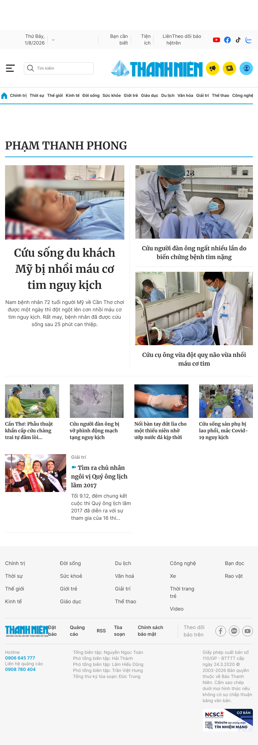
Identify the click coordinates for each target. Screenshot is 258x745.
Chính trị (18, 95)
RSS (101, 631)
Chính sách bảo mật (150, 631)
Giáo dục (150, 95)
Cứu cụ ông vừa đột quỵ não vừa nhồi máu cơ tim (194, 359)
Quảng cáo (77, 631)
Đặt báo (52, 631)
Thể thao (220, 95)
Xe (173, 576)
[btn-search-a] (31, 68)
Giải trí (202, 95)
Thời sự (37, 95)
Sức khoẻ (71, 576)
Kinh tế (73, 95)
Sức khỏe (111, 95)
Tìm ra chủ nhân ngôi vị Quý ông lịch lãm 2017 (99, 476)
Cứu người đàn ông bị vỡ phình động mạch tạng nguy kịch (95, 430)
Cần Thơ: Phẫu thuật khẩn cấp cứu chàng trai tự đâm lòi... (29, 430)
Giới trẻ (131, 95)
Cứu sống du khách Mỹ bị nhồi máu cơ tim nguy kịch (64, 269)
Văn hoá (124, 576)
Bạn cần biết (119, 40)
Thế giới (55, 95)
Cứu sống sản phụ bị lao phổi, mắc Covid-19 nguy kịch (223, 430)
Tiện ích (146, 40)
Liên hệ (167, 40)
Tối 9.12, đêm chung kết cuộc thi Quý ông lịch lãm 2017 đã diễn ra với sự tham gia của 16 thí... (101, 507)
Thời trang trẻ (182, 592)
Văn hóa (185, 95)
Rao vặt (234, 576)
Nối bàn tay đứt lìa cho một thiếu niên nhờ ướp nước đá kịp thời (160, 430)
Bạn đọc (234, 563)
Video (177, 609)
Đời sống (91, 95)
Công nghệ (242, 95)
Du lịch (168, 95)
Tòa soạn (119, 631)
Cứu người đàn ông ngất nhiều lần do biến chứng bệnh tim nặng (194, 253)
